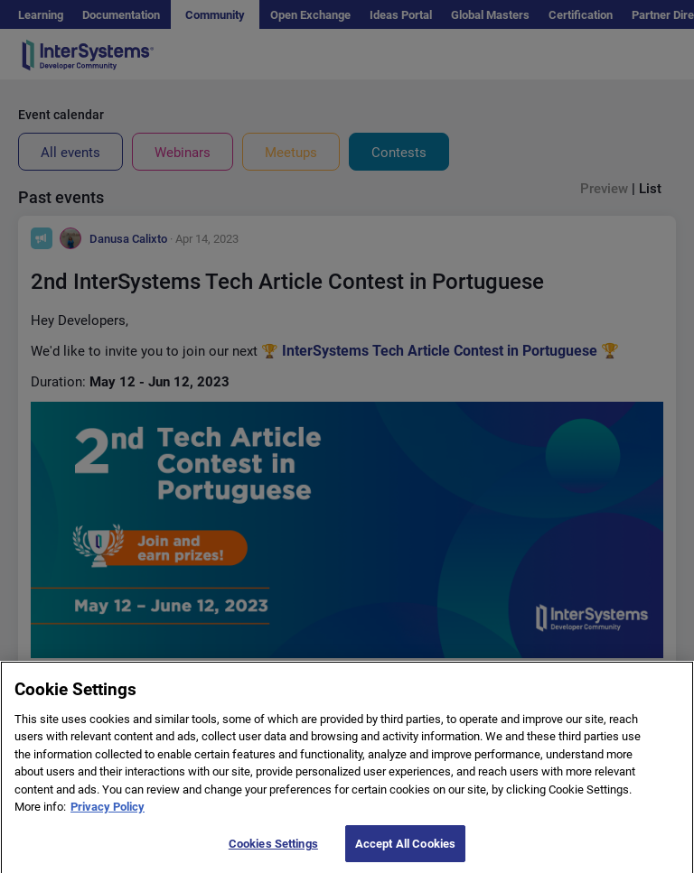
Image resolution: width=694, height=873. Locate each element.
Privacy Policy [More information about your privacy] (107, 816)
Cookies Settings (273, 853)
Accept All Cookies (405, 853)
